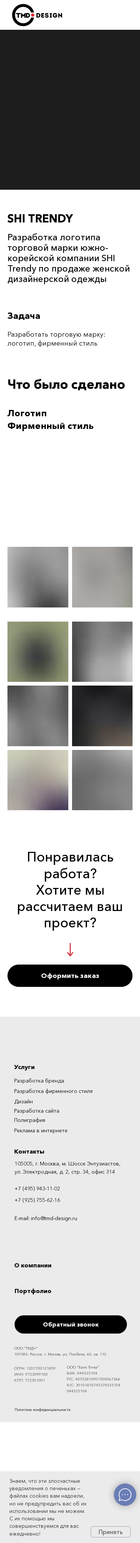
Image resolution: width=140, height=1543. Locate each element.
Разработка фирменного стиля (53, 1091)
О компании (33, 1265)
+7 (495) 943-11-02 (37, 1188)
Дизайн (23, 1101)
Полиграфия (29, 1120)
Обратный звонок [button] (71, 1324)
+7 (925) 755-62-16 (37, 1200)
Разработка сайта (36, 1110)
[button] (70, 976)
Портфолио (33, 1291)
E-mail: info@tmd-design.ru (46, 1218)
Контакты (29, 1151)
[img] (110, 1409)
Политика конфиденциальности (43, 1409)
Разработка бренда (39, 1080)
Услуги (24, 1067)
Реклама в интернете (41, 1130)
